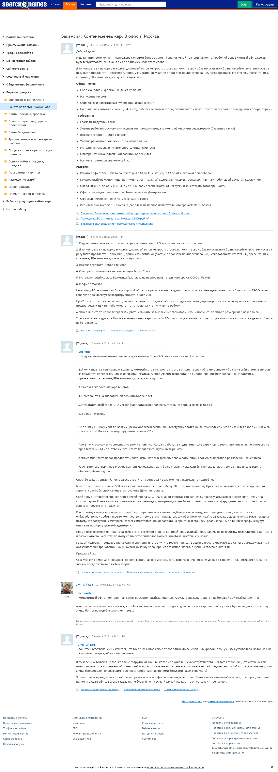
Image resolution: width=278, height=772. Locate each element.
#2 (123, 343)
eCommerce (149, 738)
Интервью (79, 723)
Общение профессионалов (22, 84)
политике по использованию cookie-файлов (175, 767)
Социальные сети (152, 723)
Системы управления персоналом (142, 689)
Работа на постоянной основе (29, 107)
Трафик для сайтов (17, 52)
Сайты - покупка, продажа (24, 114)
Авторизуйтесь (192, 701)
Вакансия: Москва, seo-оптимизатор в (101, 689)
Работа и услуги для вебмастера (26, 201)
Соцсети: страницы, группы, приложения (26, 123)
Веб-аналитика (82, 738)
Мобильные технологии (87, 717)
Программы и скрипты (22, 172)
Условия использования (226, 722)
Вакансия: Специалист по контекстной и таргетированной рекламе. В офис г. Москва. (136, 213)
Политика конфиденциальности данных (236, 728)
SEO (75, 728)
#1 (122, 237)
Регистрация (265, 4)
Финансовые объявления (24, 100)
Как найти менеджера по (94, 330)
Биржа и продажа (16, 92)
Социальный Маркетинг (20, 76)
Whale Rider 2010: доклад (123, 330)
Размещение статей (20, 179)
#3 (128, 584)
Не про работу (14, 209)
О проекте (218, 717)
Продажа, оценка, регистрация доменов (28, 152)
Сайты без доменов (20, 132)
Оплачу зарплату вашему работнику (146, 571)
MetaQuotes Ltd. (235, 753)
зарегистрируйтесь (221, 701)
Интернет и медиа (153, 733)
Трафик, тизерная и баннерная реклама (28, 141)
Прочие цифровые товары (24, 194)
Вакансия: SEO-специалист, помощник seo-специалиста (117, 223)
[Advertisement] (139, 20)
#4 (123, 636)
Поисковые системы (17, 37)
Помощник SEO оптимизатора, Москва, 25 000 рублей (115, 218)
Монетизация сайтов (18, 60)
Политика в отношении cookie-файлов (235, 733)
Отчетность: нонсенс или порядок (182, 689)
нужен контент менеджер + (183, 571)
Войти (244, 4)
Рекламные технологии (87, 733)
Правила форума (13, 744)
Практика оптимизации (20, 44)
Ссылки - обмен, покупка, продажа (24, 163)
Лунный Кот (84, 584)
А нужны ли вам (148, 330)
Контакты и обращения (226, 743)
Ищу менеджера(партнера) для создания (102, 571)
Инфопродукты (17, 187)
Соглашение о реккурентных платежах (235, 738)
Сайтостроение (14, 68)
